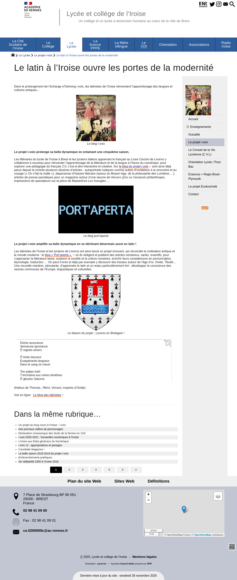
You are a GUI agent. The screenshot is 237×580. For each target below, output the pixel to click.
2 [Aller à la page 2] (69, 469)
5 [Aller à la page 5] (109, 469)
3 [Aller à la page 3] (82, 469)
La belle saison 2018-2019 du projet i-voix (43, 453)
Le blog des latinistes (47, 395)
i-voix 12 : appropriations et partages (40, 445)
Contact (193, 194)
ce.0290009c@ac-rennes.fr (45, 531)
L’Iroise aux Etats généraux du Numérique (43, 441)
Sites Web (124, 481)
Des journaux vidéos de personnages (40, 429)
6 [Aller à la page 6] (122, 469)
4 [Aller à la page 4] (96, 469)
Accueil (193, 119)
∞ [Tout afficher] (136, 469)
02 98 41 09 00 (35, 510)
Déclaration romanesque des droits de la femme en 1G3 (52, 433)
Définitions (155, 481)
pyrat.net (101, 564)
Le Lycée (24, 55)
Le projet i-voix (43, 55)
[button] (231, 4)
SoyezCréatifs (127, 564)
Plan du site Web (88, 481)
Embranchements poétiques (35, 457)
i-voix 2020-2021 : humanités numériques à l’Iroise (48, 437)
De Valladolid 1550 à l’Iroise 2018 (38, 461)
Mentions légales (144, 556)
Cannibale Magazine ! (31, 449)
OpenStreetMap (202, 535)
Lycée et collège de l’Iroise (127, 16)
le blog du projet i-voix (133, 166)
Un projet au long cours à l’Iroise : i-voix (42, 424)
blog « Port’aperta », (58, 255)
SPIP (149, 564)
